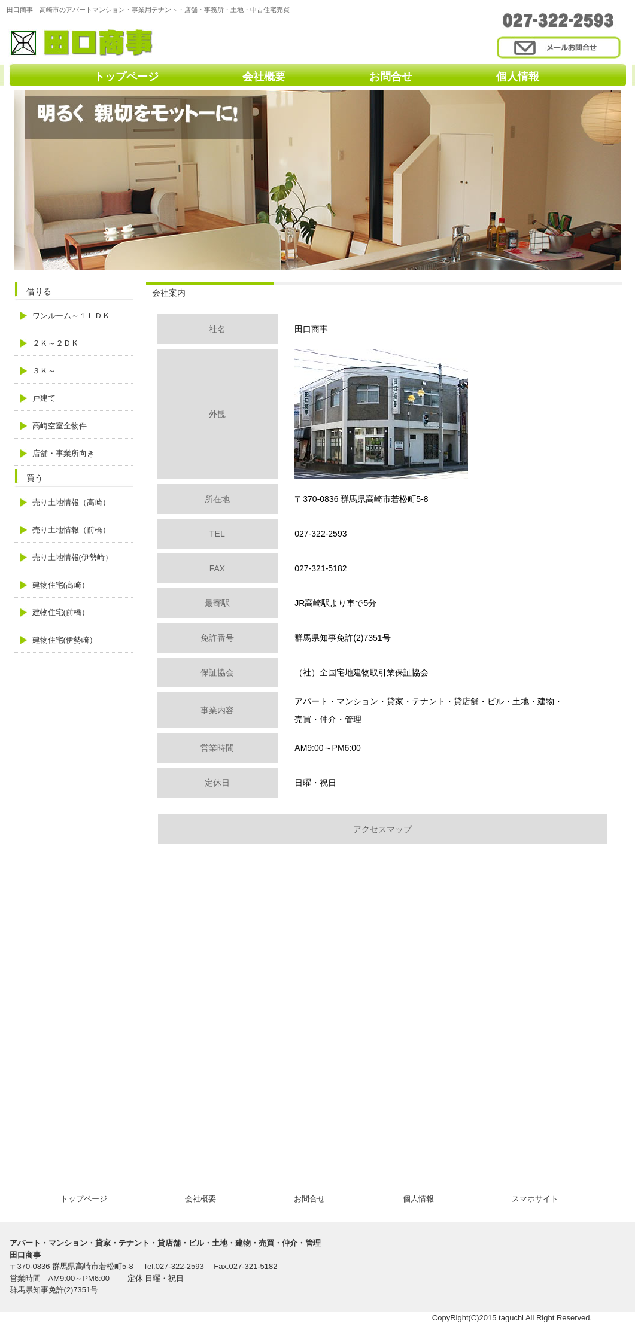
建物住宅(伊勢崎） (64, 639)
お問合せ (390, 77)
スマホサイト (535, 1198)
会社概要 (263, 77)
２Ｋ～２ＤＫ (55, 343)
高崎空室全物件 (59, 425)
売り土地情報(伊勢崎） (72, 557)
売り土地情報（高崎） (71, 502)
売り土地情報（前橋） (71, 529)
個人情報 (517, 77)
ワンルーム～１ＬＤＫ (71, 315)
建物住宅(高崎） (60, 584)
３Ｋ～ (44, 370)
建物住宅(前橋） (60, 612)
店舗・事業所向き (63, 453)
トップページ (126, 77)
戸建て (44, 398)
